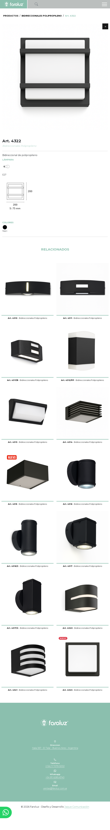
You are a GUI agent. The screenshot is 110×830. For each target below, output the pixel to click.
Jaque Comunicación (76, 824)
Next (105, 26)
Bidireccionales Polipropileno (42, 15)
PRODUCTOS (10, 15)
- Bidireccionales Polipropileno (27, 336)
